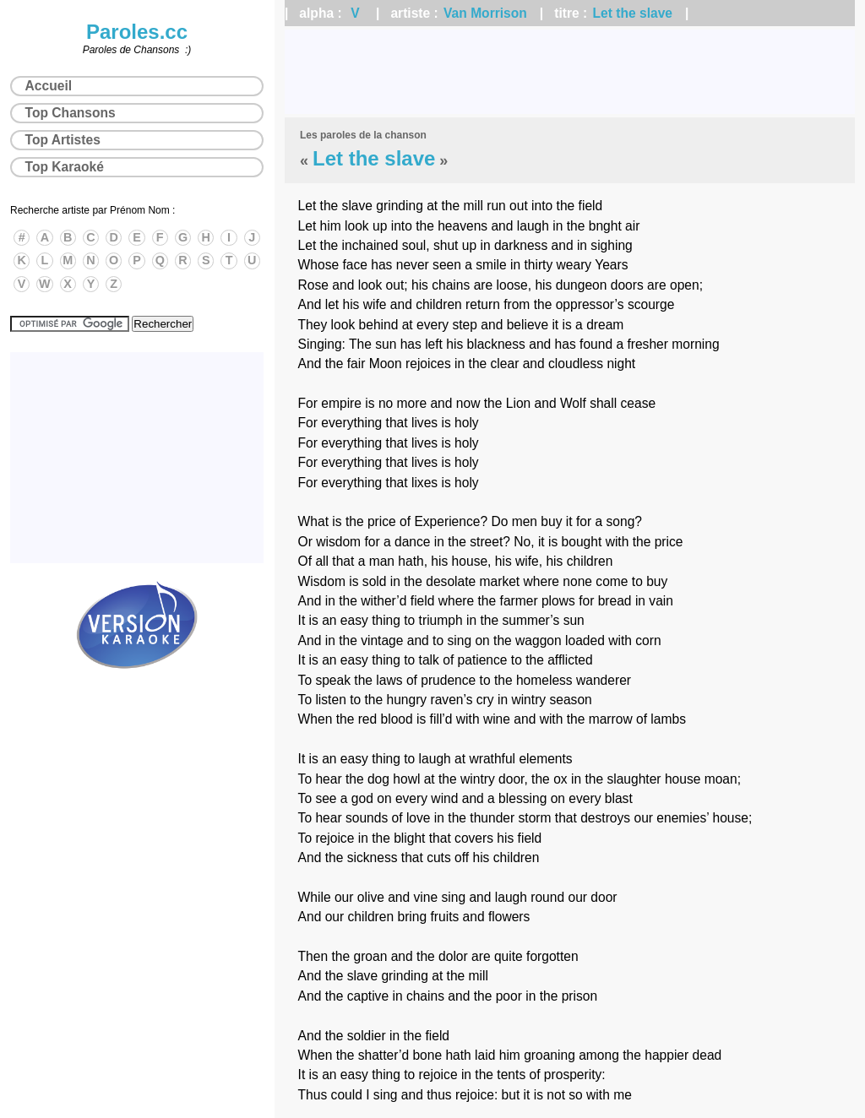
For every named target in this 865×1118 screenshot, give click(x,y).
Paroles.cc (137, 31)
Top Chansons (70, 113)
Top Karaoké (64, 167)
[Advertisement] (570, 72)
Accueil (48, 86)
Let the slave (632, 13)
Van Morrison (485, 13)
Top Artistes (63, 140)
